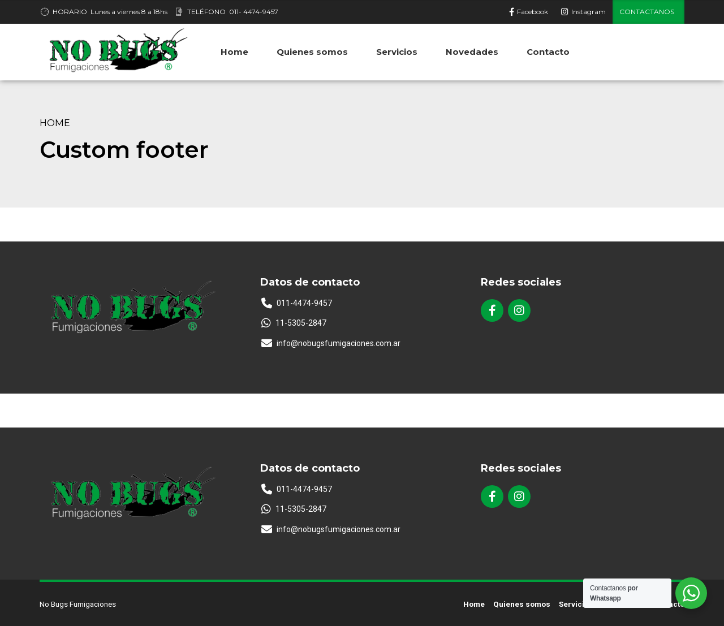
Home (55, 122)
